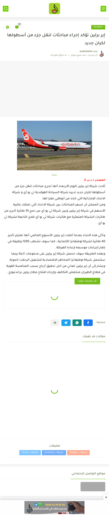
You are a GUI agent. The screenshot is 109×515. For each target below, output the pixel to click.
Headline (98, 27)
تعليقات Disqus (30, 452)
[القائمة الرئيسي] (103, 9)
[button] (88, 322)
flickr (54, 175)
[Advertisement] (54, 89)
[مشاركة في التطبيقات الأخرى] (55, 322)
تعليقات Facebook (54, 452)
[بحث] (5, 9)
